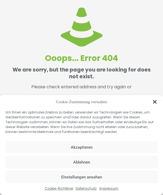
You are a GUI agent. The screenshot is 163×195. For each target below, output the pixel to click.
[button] (155, 102)
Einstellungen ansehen (81, 177)
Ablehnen (81, 162)
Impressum (108, 188)
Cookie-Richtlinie (59, 188)
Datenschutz (86, 188)
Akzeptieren (82, 147)
